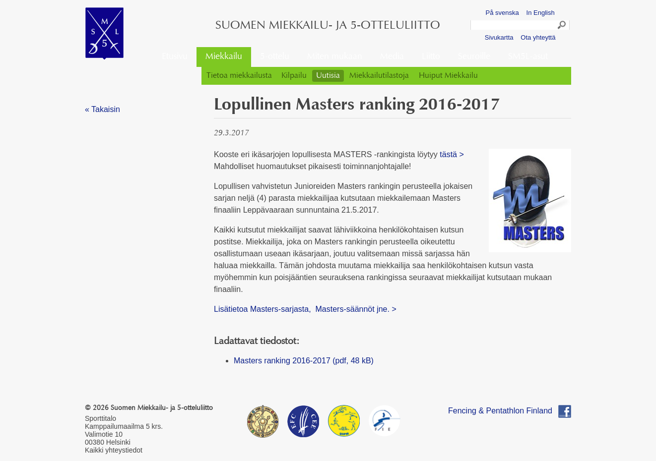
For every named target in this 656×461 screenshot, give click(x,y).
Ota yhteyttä (538, 37)
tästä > (451, 154)
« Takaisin (102, 109)
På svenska (502, 12)
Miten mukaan (334, 57)
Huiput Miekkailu (448, 76)
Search (562, 26)
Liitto (431, 57)
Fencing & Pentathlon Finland (500, 410)
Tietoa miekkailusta (239, 76)
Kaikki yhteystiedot (113, 450)
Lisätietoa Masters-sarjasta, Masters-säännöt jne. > (305, 309)
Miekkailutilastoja (379, 76)
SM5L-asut (528, 57)
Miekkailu (223, 57)
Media (392, 57)
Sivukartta (499, 37)
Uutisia (328, 76)
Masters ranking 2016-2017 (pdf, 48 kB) (304, 360)
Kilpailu (294, 76)
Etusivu (175, 57)
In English (540, 12)
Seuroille (474, 57)
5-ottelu (274, 57)
